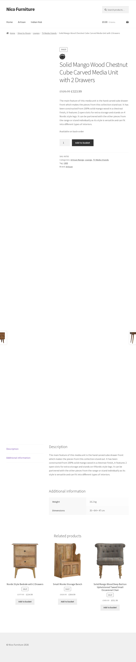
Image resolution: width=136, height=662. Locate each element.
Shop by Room (24, 33)
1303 (66, 163)
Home (9, 22)
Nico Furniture (20, 9)
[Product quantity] (65, 142)
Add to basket (82, 142)
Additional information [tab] (18, 457)
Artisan (22, 22)
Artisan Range (77, 159)
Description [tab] (12, 448)
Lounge (36, 33)
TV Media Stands (49, 33)
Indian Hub (36, 22)
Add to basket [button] (25, 601)
